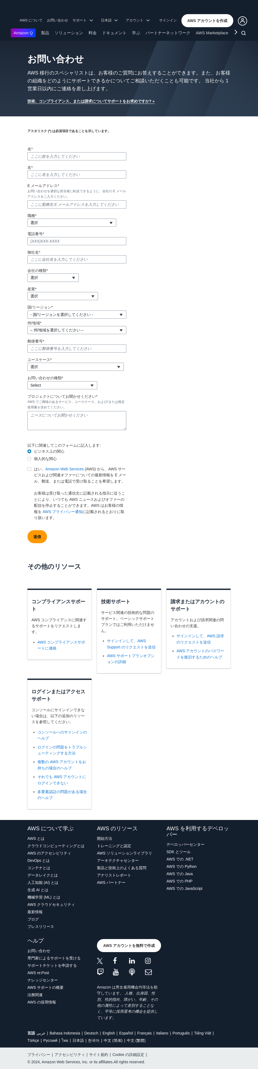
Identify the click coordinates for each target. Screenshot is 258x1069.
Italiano (162, 1033)
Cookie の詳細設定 (128, 1054)
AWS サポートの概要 (45, 987)
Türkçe (33, 1040)
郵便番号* (35, 341)
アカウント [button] (138, 20)
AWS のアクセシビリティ (49, 853)
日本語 (78, 1040)
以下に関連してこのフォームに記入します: (64, 445)
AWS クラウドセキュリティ (51, 904)
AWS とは (36, 838)
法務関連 (35, 995)
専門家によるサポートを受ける (54, 958)
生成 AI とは (37, 890)
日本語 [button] (109, 20)
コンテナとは (38, 868)
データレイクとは (42, 875)
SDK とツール (178, 852)
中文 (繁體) (136, 1040)
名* (30, 149)
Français (144, 1033)
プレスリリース (40, 926)
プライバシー (38, 1054)
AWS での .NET (179, 859)
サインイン (168, 20)
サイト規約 (98, 1054)
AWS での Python (181, 866)
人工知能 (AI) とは (42, 882)
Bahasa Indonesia (65, 1033)
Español (126, 1033)
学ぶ (136, 32)
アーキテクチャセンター (118, 860)
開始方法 (104, 838)
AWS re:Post (38, 973)
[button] (207, 20)
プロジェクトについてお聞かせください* (62, 396)
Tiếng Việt (202, 1033)
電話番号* (35, 234)
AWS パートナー (111, 882)
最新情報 (35, 912)
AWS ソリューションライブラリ (124, 853)
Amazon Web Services (64, 469)
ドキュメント (114, 32)
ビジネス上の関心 (49, 451)
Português (181, 1033)
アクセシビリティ (70, 1054)
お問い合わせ (57, 20)
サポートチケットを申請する (52, 965)
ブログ (33, 919)
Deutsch (91, 1033)
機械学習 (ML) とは (43, 897)
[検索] (244, 34)
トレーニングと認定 (114, 846)
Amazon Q (23, 32)
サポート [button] (83, 20)
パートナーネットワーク (168, 32)
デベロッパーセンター (185, 844)
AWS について (31, 20)
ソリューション (69, 32)
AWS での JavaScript (184, 888)
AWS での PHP (179, 881)
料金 (93, 32)
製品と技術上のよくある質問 (121, 868)
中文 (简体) (113, 1040)
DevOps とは (38, 860)
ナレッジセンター (42, 980)
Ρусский (50, 1040)
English (108, 1033)
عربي (41, 1033)
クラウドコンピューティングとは (55, 846)
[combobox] (71, 223)
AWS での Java (179, 874)
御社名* (33, 252)
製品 (45, 32)
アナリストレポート (114, 875)
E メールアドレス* (43, 186)
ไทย (65, 1040)
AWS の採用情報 (41, 1002)
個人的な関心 (45, 458)
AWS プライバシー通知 (63, 511)
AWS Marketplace (212, 32)
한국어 (93, 1040)
